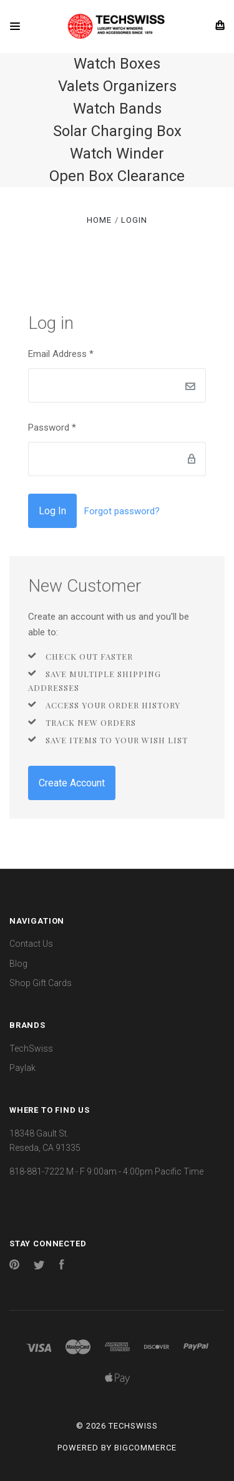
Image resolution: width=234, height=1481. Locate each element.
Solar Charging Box (117, 131)
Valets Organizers (117, 86)
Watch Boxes (117, 63)
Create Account (72, 783)
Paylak (22, 1068)
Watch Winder (117, 153)
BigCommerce (145, 1447)
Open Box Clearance (117, 176)
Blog (18, 964)
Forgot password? (122, 511)
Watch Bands (117, 108)
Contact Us (31, 944)
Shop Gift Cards (40, 983)
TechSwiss (31, 1048)
